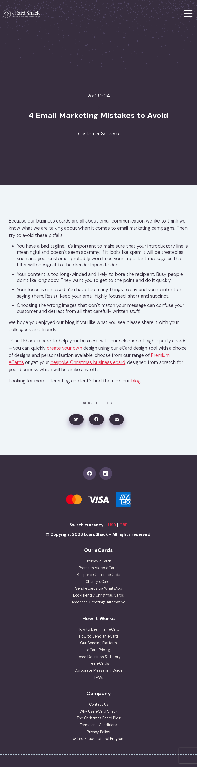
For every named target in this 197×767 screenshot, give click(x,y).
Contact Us (98, 704)
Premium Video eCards (99, 568)
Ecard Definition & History (99, 656)
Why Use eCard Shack (98, 711)
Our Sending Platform (98, 643)
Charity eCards (98, 581)
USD (112, 525)
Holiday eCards (99, 561)
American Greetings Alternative (98, 602)
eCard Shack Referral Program (98, 738)
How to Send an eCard (98, 636)
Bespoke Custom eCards (98, 574)
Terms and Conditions (98, 725)
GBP (123, 525)
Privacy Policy (98, 732)
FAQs (98, 677)
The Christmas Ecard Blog (99, 718)
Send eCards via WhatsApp (98, 588)
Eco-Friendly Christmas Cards (98, 595)
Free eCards (98, 663)
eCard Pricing (98, 650)
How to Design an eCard (98, 629)
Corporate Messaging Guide (98, 670)
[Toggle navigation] (188, 14)
